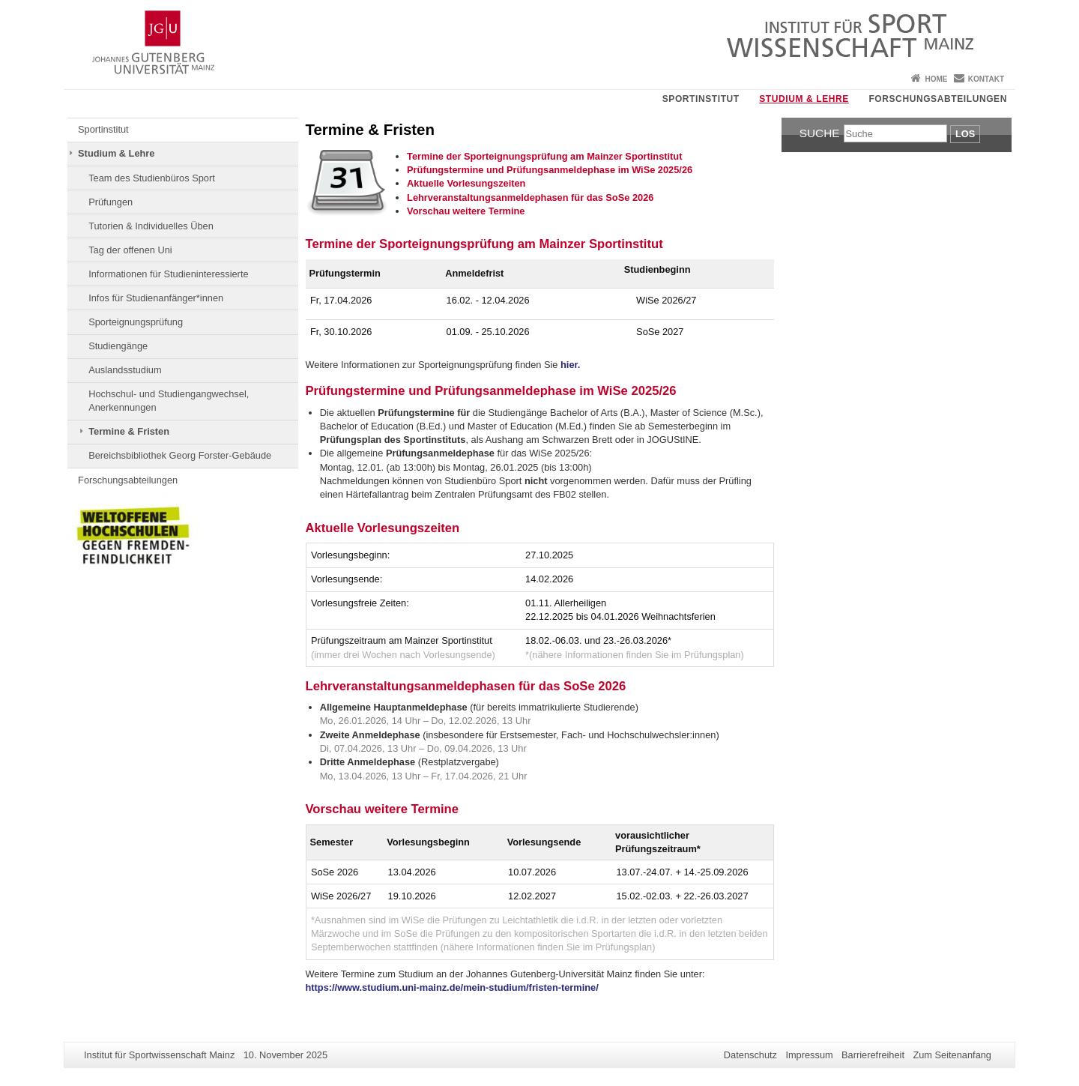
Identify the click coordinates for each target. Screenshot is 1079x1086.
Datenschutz (750, 1055)
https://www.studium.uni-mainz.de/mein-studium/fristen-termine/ (452, 987)
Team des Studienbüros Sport (151, 178)
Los (965, 133)
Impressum (808, 1055)
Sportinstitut (701, 99)
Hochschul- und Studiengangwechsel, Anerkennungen (168, 400)
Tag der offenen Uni (130, 250)
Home (936, 79)
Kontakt (986, 79)
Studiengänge (118, 346)
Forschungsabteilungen (937, 99)
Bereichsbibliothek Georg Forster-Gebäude (179, 455)
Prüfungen (110, 202)
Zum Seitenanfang (952, 1055)
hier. (570, 364)
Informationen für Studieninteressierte (168, 274)
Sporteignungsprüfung (135, 322)
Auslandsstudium (124, 369)
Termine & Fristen (128, 431)
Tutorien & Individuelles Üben (151, 226)
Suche (820, 133)
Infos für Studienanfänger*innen (155, 298)
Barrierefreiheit (872, 1055)
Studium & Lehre (804, 99)
